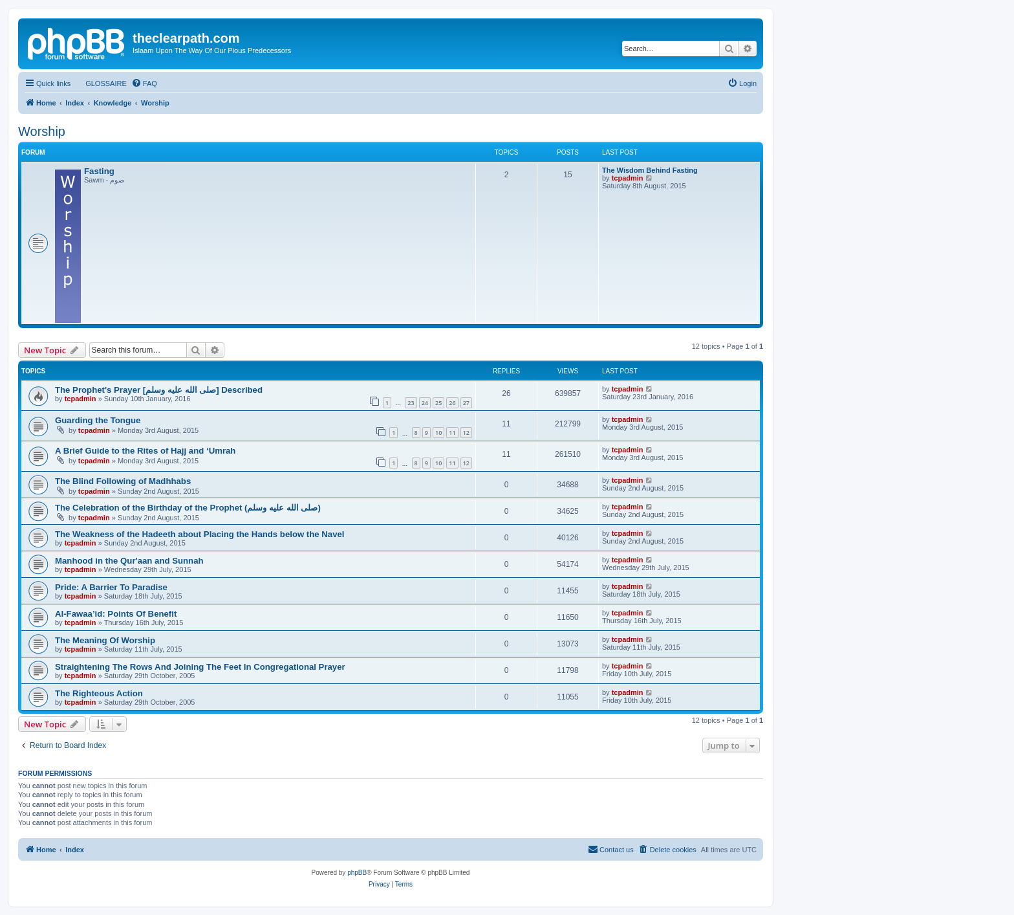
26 (452, 403)
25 (438, 403)
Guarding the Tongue (97, 420)
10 (438, 432)
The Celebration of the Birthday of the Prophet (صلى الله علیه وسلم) (188, 508)
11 (452, 432)
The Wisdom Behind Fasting (650, 170)
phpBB (357, 872)
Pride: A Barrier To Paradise (111, 587)
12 (466, 432)
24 (425, 403)
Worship (41, 131)
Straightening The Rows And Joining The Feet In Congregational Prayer (200, 667)
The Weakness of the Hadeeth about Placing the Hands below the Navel (200, 534)
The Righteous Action (99, 693)
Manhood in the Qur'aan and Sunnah (129, 561)
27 (466, 403)
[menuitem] (100, 83)
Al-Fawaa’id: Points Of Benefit (116, 614)
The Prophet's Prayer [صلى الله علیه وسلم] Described (159, 390)
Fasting (99, 171)
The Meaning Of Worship (105, 640)
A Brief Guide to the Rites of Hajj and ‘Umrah (145, 451)
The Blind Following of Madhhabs (123, 481)
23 (410, 403)
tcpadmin (627, 178)
